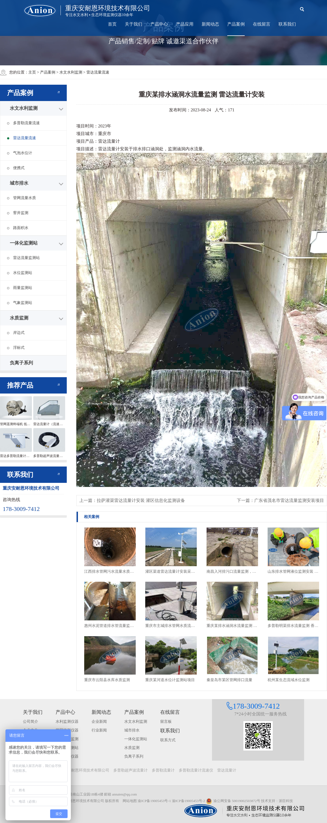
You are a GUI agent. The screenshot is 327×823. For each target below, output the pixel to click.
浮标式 (16, 348)
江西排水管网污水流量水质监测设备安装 (110, 571)
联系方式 (167, 740)
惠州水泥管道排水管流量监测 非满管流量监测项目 (110, 626)
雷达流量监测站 (23, 258)
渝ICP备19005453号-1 (154, 801)
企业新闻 (99, 722)
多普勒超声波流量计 (130, 770)
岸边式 (16, 333)
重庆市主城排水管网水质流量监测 (171, 626)
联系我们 (287, 24)
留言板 (166, 722)
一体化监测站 (24, 243)
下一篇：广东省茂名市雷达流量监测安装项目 (280, 500)
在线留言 (261, 24)
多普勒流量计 (163, 770)
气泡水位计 (19, 153)
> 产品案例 (46, 72)
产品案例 (236, 24)
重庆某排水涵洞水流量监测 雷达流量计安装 (232, 626)
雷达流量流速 (21, 138)
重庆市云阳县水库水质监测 (107, 680)
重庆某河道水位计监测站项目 (170, 680)
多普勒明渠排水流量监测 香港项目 (293, 626)
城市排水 (19, 183)
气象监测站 (19, 303)
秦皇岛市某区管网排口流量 (229, 680)
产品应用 (184, 24)
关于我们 (133, 24)
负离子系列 (21, 362)
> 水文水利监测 (69, 72)
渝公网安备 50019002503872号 (233, 801)
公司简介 (30, 722)
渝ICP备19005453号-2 (188, 801)
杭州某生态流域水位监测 (289, 680)
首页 (112, 24)
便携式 (16, 168)
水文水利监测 (24, 108)
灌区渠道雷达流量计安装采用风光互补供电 (171, 571)
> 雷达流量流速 (96, 72)
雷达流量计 (226, 770)
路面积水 (17, 228)
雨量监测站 (19, 288)
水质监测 (19, 318)
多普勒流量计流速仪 (196, 770)
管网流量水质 (21, 198)
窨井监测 (17, 213)
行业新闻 (99, 730)
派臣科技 (286, 801)
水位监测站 (19, 273)
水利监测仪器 (67, 722)
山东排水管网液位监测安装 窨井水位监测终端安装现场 (293, 571)
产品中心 (159, 24)
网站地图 (130, 801)
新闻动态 (210, 24)
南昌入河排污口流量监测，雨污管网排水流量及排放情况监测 (232, 571)
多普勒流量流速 (23, 123)
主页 (32, 72)
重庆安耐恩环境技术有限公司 (84, 770)
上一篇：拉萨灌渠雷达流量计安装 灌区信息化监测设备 (132, 500)
